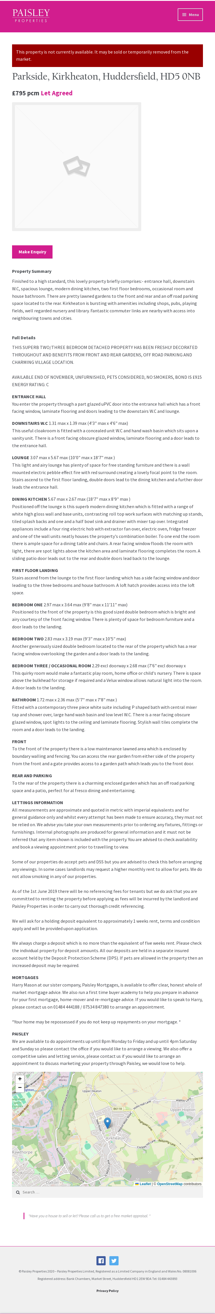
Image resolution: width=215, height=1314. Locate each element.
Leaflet (143, 1184)
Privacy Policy (107, 1291)
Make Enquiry (32, 251)
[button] (107, 1123)
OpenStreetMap (170, 1184)
